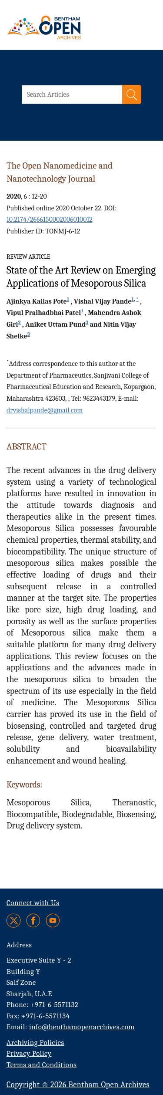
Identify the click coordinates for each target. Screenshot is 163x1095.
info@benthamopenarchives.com (82, 1027)
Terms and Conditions (42, 1065)
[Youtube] (52, 920)
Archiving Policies (35, 1042)
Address (19, 945)
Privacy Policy (29, 1053)
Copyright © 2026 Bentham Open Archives (78, 1084)
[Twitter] (14, 920)
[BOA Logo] (67, 27)
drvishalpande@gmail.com (45, 410)
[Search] (131, 94)
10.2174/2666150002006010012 (50, 219)
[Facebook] (33, 920)
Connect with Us (33, 903)
